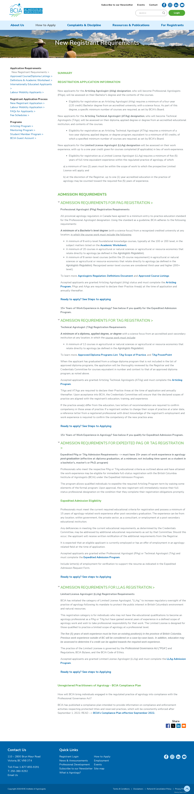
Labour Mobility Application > (27, 107)
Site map (99, 768)
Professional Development (74, 764)
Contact (153, 4)
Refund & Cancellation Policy (159, 789)
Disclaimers (138, 789)
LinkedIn (176, 5)
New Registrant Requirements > (30, 72)
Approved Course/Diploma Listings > (31, 76)
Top (187, 788)
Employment (101, 760)
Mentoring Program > (22, 130)
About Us (17, 25)
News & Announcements (73, 760)
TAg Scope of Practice (132, 355)
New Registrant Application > (27, 103)
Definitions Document (120, 276)
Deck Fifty (182, 792)
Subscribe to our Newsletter (117, 4)
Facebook (164, 5)
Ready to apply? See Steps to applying (85, 299)
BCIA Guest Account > (23, 138)
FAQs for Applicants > (22, 111)
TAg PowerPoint (162, 355)
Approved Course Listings (154, 276)
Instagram (170, 5)
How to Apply (45, 25)
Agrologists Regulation (92, 276)
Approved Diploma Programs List (98, 355)
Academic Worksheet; (113, 245)
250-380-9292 (19, 771)
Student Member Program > (26, 134)
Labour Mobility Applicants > (27, 92)
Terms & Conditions (121, 789)
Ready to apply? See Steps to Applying (85, 426)
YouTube (182, 5)
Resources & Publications (130, 25)
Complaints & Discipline (84, 25)
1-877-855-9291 (29, 767)
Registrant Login (68, 756)
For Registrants (172, 25)
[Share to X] (173, 726)
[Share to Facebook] (168, 726)
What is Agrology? (70, 772)
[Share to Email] (184, 726)
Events (141, 4)
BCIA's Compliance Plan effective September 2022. (124, 713)
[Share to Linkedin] (178, 726)
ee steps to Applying (85, 577)
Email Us (13, 775)
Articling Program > (21, 126)
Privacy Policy (180, 789)
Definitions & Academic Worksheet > (31, 80)
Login (177, 12)
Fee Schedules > (19, 115)
